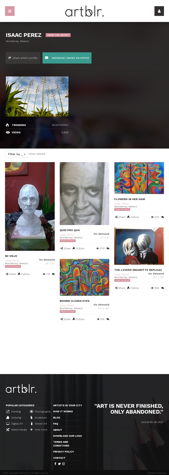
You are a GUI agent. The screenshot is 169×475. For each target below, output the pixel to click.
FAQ (55, 423)
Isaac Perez (12, 260)
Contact (59, 457)
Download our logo (67, 435)
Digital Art (14, 423)
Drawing (13, 417)
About (57, 429)
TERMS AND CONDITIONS (61, 443)
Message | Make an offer (67, 58)
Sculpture (39, 417)
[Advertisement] (84, 348)
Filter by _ (16, 154)
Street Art (38, 423)
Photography (40, 411)
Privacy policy (63, 451)
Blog (56, 417)
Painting (13, 411)
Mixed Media (16, 429)
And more (38, 429)
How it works (63, 411)
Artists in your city (67, 405)
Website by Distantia (156, 473)
